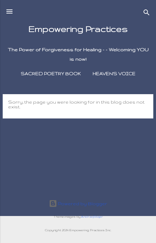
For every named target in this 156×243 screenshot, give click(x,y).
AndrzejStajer (92, 216)
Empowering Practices (78, 29)
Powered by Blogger (78, 203)
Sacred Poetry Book (51, 73)
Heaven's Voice (114, 73)
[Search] (146, 13)
